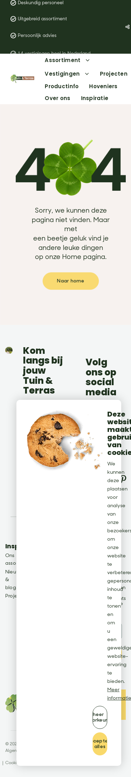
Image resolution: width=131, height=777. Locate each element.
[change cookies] (100, 717)
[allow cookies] (100, 743)
